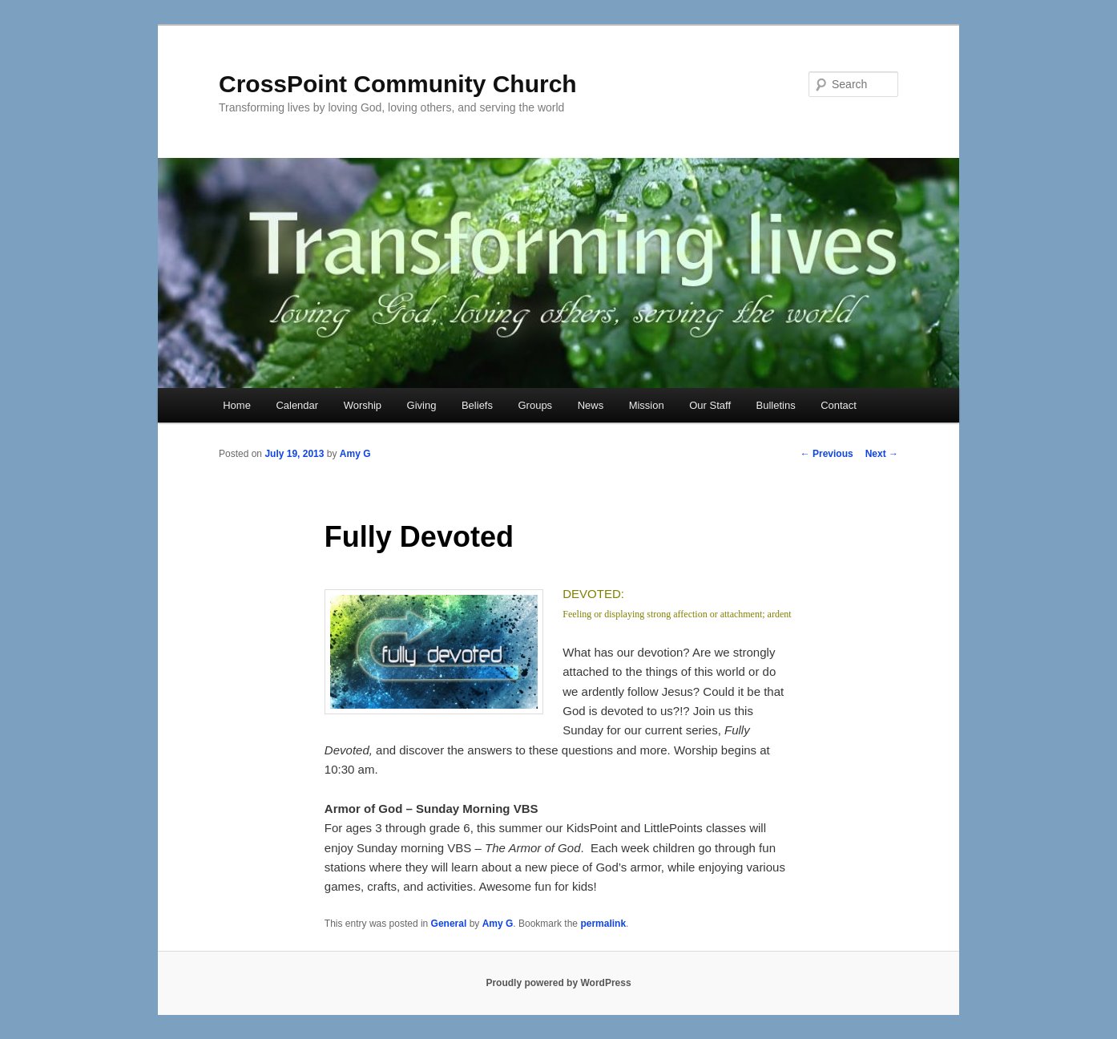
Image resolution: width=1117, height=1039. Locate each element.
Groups (535, 405)
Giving (422, 405)
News (591, 405)
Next (881, 453)
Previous (826, 453)
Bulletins (776, 405)
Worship (362, 405)
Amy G (355, 453)
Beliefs (477, 405)
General (449, 923)
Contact (839, 405)
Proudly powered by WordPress (558, 982)
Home (237, 405)
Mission (646, 405)
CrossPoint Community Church (398, 84)
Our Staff (710, 405)
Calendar (297, 405)
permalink (603, 923)
